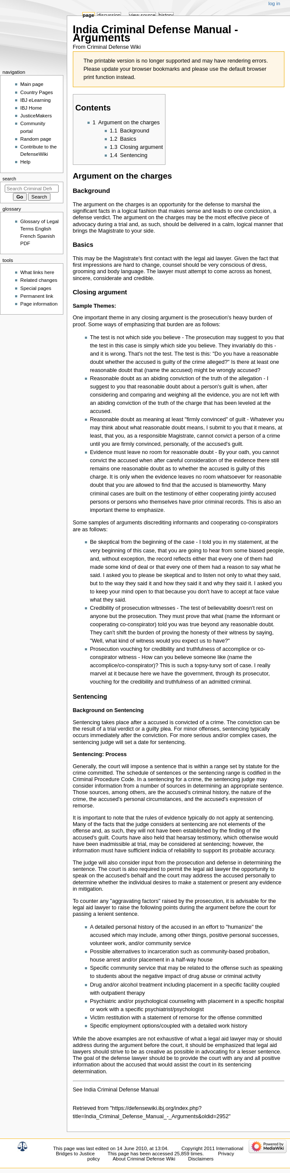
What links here (37, 272)
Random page (35, 139)
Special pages (35, 288)
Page (88, 15)
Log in (274, 3)
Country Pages (36, 92)
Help (25, 161)
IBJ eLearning (35, 100)
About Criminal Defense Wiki (143, 1158)
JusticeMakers (36, 115)
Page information (39, 303)
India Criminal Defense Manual (121, 1090)
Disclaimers (201, 1158)
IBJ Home (31, 107)
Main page (32, 84)
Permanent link (36, 296)
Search (9, 178)
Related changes (38, 280)
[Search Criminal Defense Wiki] (32, 188)
